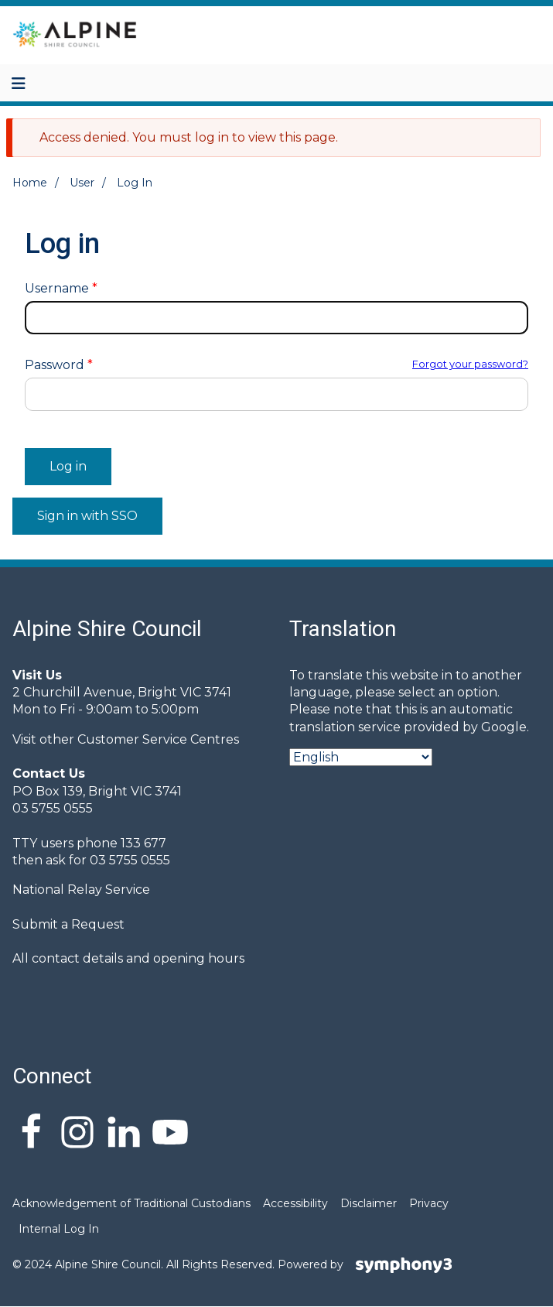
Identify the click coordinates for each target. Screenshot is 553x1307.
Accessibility (295, 1203)
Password (54, 365)
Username (57, 288)
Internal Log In (59, 1229)
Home (29, 183)
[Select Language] (360, 757)
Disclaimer (368, 1203)
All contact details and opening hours (128, 958)
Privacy (429, 1203)
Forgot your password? (470, 364)
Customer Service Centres (158, 739)
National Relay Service (81, 889)
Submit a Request (68, 924)
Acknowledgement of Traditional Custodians (131, 1203)
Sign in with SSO (87, 515)
